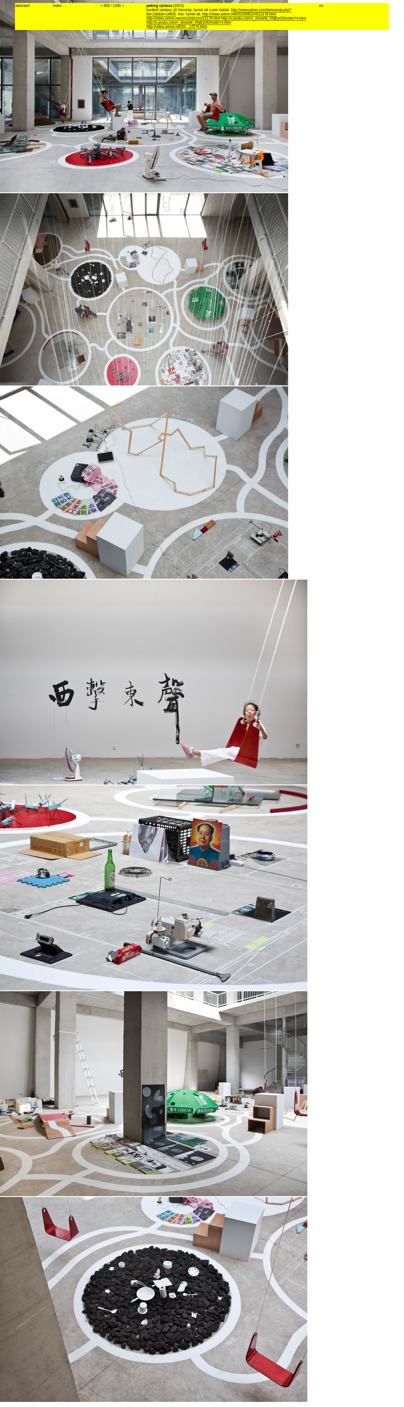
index (57, 6)
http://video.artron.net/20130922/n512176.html (183, 18)
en (321, 6)
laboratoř (23, 6)
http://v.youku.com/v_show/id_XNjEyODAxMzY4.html (264, 18)
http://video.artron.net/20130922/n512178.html (239, 14)
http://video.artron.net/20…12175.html (176, 27)
